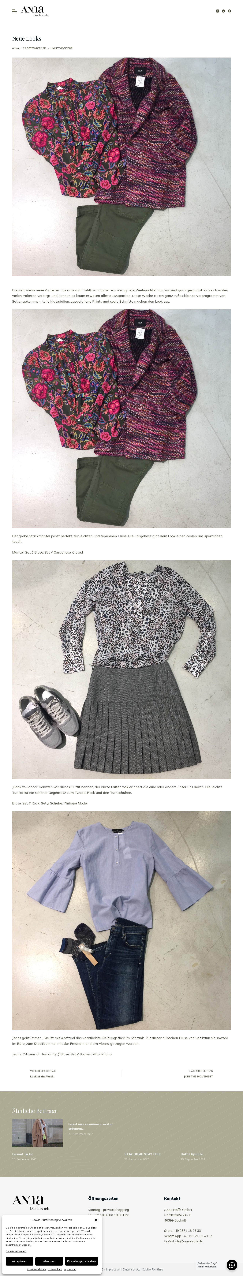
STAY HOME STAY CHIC (142, 1154)
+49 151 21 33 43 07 (197, 1236)
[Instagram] (217, 11)
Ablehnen (49, 1261)
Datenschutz (55, 1269)
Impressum (70, 1269)
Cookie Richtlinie (152, 1269)
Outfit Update (192, 1154)
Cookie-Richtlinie (36, 1269)
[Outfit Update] (206, 1133)
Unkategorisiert (62, 48)
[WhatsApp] (223, 11)
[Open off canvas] (14, 11)
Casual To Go (22, 1154)
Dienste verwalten (16, 1251)
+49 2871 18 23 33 (187, 1231)
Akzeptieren (19, 1261)
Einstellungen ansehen (81, 1261)
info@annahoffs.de (188, 1241)
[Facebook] (229, 11)
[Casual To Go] (37, 1133)
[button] (96, 1220)
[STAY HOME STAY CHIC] (149, 1133)
